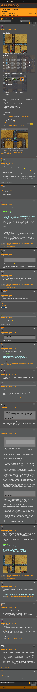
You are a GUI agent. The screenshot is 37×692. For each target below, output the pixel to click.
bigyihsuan (5, 369)
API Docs (25, 1)
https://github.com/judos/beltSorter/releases (11, 630)
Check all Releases (9, 117)
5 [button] (34, 22)
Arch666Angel (5, 290)
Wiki (15, 1)
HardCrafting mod (25, 116)
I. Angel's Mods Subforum (5, 303)
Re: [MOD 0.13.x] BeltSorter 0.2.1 (8, 163)
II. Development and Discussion (6, 304)
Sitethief (2, 602)
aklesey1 (2, 158)
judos (1, 24)
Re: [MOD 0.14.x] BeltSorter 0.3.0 (8, 348)
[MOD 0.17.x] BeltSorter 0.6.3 (12, 18)
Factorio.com (4, 1)
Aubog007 (2, 327)
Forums (10, 1)
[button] (36, 23)
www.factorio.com (5, 11)
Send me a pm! (12, 121)
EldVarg (2, 670)
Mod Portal (19, 1)
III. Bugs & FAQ (3, 305)
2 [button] (30, 22)
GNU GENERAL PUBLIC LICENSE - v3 (16, 125)
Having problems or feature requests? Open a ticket (15, 124)
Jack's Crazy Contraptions (5, 667)
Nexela (2, 249)
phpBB (15, 689)
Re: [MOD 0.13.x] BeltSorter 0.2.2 (8, 204)
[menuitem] (8, 13)
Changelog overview (9, 122)
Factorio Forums (10, 9)
